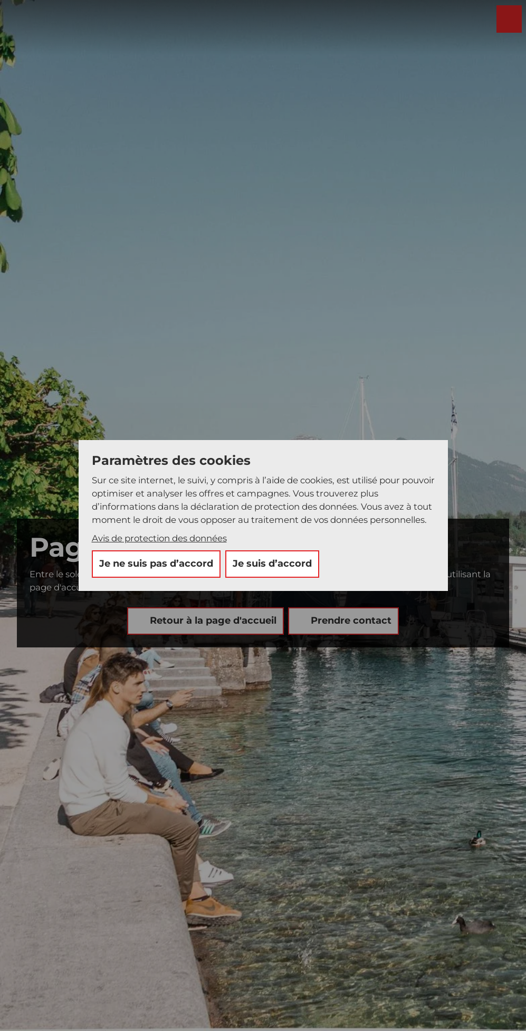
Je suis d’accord (272, 563)
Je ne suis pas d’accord (156, 563)
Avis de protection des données (159, 538)
